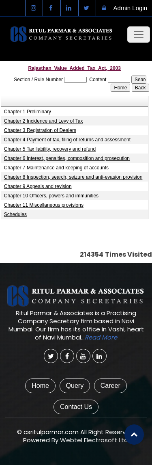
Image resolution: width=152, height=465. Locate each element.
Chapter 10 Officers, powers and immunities (51, 196)
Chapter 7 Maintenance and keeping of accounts (56, 168)
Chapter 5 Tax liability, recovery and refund (50, 149)
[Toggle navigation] (138, 34)
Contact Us (76, 406)
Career (110, 385)
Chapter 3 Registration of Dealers (40, 130)
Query (75, 385)
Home (40, 385)
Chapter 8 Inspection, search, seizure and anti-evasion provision (73, 177)
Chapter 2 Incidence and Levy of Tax (43, 121)
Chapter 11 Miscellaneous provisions (43, 205)
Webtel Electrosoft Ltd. (94, 440)
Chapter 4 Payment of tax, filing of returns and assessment (67, 140)
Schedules (15, 214)
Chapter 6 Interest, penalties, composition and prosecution (67, 158)
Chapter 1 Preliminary (27, 112)
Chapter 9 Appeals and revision (38, 186)
